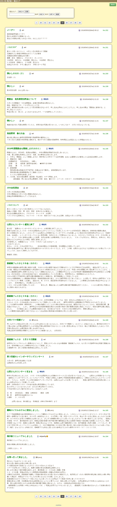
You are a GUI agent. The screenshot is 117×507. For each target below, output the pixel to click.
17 (71, 23)
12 (49, 23)
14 (58, 23)
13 (54, 23)
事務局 (45, 99)
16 (67, 23)
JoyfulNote (58, 505)
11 (45, 23)
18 (75, 23)
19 (80, 23)
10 (41, 23)
